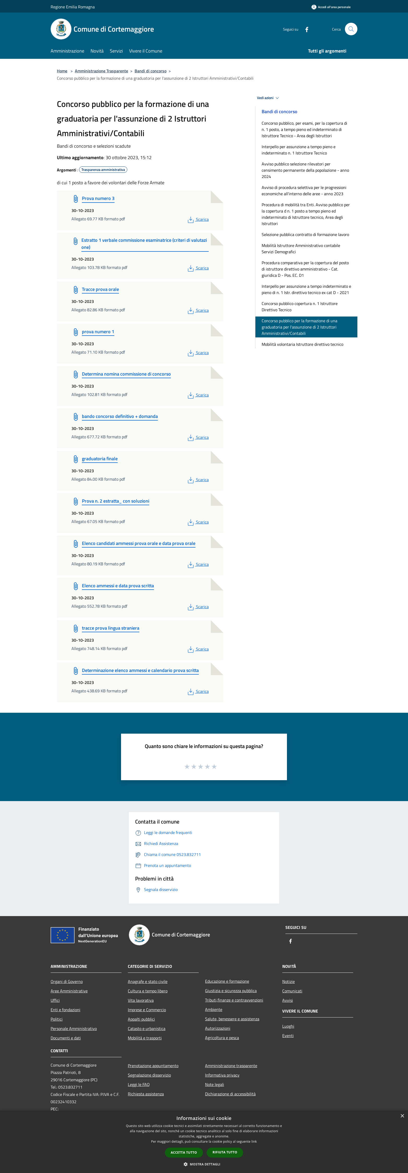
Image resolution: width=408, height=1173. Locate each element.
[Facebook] (304, 28)
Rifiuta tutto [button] (225, 1152)
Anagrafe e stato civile (147, 981)
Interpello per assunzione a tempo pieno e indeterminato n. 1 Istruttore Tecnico (298, 149)
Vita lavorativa (141, 1000)
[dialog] (204, 1142)
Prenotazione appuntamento (153, 1065)
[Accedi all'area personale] (331, 7)
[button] (204, 1164)
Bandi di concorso (150, 71)
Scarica (198, 219)
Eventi (288, 1035)
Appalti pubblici (141, 1019)
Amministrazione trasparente (231, 1065)
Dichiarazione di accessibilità (230, 1094)
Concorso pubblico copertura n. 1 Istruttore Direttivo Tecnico (300, 306)
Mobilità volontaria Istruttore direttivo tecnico (302, 344)
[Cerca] (351, 29)
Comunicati (292, 991)
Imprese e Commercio (147, 1010)
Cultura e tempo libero (147, 991)
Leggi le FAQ (139, 1084)
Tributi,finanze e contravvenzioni (234, 1000)
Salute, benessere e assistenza (232, 1019)
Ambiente (213, 1009)
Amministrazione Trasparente (101, 71)
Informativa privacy (222, 1075)
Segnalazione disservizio (149, 1075)
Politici (57, 1019)
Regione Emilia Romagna (73, 7)
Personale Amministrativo (74, 1028)
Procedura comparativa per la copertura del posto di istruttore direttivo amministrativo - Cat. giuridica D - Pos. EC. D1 (305, 269)
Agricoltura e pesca (222, 1037)
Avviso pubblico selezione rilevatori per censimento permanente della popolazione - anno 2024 (305, 170)
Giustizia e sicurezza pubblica (231, 990)
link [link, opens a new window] (254, 1141)
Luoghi (288, 1026)
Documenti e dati (66, 1038)
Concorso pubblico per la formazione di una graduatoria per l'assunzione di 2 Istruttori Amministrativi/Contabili (299, 327)
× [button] (402, 1116)
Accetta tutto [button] (184, 1152)
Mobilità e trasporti (145, 1038)
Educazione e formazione (227, 981)
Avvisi (287, 1000)
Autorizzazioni (217, 1028)
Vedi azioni (268, 98)
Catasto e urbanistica (146, 1028)
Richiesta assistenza (146, 1094)
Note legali (214, 1084)
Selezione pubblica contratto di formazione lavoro (305, 234)
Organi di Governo (67, 981)
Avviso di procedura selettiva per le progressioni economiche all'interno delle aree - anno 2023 (304, 190)
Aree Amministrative (69, 991)
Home (62, 71)
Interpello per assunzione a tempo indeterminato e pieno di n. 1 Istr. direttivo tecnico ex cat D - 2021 (306, 289)
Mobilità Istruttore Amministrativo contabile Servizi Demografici (301, 248)
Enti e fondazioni (65, 1010)
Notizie (288, 981)
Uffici (55, 1000)
